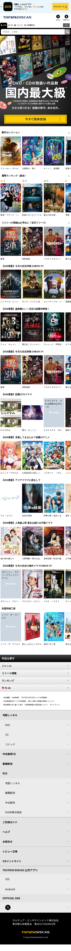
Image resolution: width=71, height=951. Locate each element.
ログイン (66, 22)
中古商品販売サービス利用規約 (14, 703)
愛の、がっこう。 (30, 432)
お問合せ (7, 844)
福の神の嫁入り (7, 561)
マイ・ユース (6, 518)
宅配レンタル (12, 785)
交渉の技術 (27, 518)
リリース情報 (35, 675)
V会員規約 (15, 700)
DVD (6, 28)
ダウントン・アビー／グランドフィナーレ (19, 604)
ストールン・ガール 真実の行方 (15, 171)
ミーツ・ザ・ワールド (10, 646)
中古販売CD (40, 28)
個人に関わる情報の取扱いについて (41, 703)
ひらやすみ (5, 432)
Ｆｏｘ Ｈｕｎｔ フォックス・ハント (18, 347)
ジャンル (35, 668)
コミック (25, 28)
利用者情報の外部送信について (36, 707)
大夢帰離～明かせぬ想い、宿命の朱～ (38, 561)
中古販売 (10, 805)
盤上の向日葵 (49, 217)
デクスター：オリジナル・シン (36, 604)
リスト (58, 22)
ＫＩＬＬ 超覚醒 (51, 171)
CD (15, 28)
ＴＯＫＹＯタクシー (52, 261)
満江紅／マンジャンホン (33, 347)
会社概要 (6, 700)
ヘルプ (6, 834)
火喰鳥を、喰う (29, 171)
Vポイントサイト (12, 863)
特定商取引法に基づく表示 (13, 707)
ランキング (35, 683)
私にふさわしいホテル (32, 646)
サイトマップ (55, 707)
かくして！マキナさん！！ (12, 475)
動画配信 (7, 766)
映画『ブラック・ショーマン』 (14, 217)
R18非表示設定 (13, 814)
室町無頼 (26, 261)
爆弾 (2, 261)
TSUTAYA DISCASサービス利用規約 (34, 700)
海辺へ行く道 (49, 646)
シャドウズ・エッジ (9, 304)
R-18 (35, 690)
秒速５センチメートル (32, 217)
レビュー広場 (10, 854)
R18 (66, 27)
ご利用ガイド (10, 824)
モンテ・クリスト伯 (31, 304)
